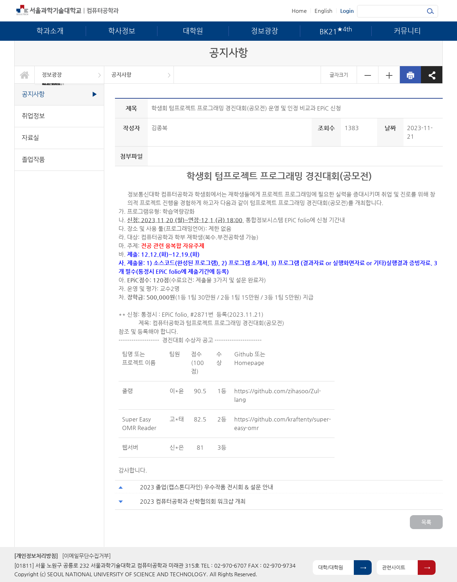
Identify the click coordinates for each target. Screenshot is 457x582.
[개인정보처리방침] (36, 556)
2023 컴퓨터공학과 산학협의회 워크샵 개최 (193, 501)
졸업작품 (33, 159)
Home (299, 11)
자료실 (30, 137)
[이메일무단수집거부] (86, 556)
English (323, 11)
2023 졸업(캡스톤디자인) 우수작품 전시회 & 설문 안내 (206, 487)
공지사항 (121, 74)
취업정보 (33, 116)
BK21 (53, 84)
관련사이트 (393, 567)
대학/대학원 (330, 567)
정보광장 (52, 74)
